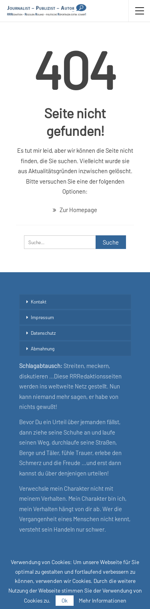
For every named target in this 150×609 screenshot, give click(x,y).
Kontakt (38, 301)
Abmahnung (42, 348)
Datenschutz (43, 333)
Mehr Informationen (102, 600)
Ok (65, 600)
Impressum (42, 317)
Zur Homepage (75, 209)
